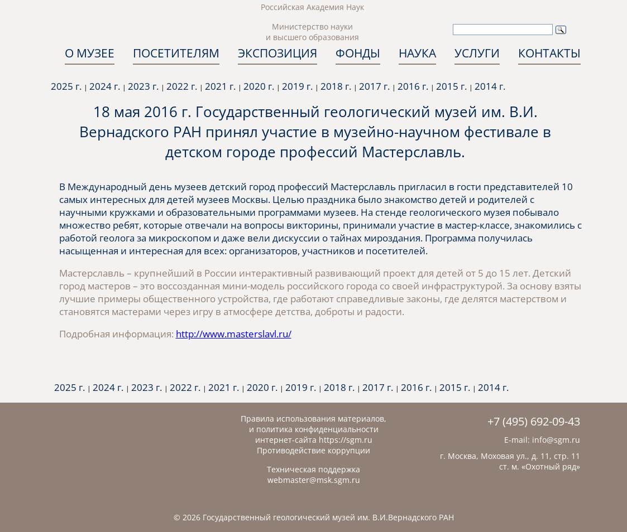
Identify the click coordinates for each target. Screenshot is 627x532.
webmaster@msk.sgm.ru (313, 480)
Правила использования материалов (312, 418)
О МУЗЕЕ (89, 53)
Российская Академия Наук (312, 7)
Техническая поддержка (313, 469)
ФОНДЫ (358, 53)
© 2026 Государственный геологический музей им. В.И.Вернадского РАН (314, 517)
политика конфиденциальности (317, 429)
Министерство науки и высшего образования (312, 31)
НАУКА (417, 53)
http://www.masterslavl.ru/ (233, 333)
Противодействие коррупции (313, 450)
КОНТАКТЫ (549, 53)
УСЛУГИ (477, 53)
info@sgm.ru (556, 439)
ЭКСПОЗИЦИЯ (277, 53)
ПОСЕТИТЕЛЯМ (176, 53)
